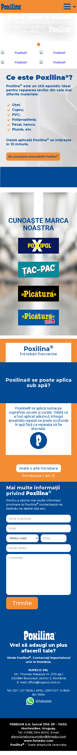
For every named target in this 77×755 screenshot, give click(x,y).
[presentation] (39, 617)
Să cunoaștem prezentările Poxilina (33, 156)
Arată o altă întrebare (38, 468)
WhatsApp (44, 701)
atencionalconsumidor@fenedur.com (38, 736)
